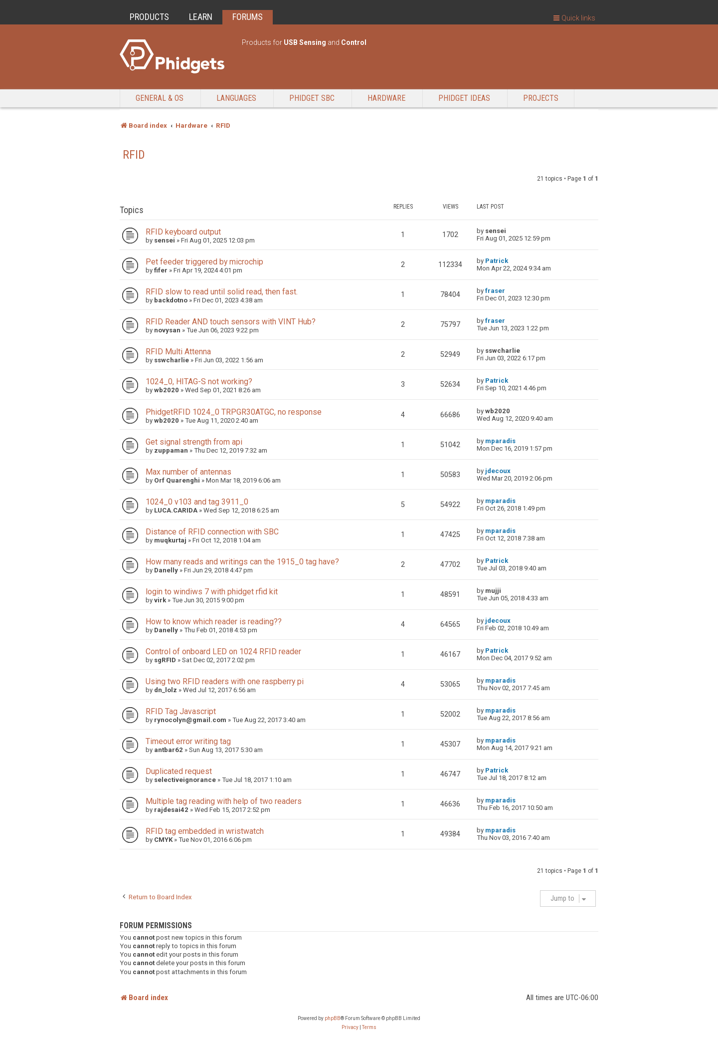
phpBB (333, 1018)
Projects (540, 98)
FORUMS (247, 16)
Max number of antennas (188, 472)
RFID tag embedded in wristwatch (205, 831)
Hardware (386, 98)
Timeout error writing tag (188, 741)
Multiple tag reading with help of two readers (224, 801)
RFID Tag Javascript (181, 711)
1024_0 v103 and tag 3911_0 (197, 502)
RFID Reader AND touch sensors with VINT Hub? (231, 321)
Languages (236, 98)
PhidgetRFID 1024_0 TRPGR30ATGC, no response (234, 412)
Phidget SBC (312, 98)
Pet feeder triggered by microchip (204, 261)
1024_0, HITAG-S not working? (199, 381)
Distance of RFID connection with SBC (212, 531)
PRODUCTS (149, 16)
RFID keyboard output (183, 232)
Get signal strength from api (194, 442)
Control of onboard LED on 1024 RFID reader (223, 651)
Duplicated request (179, 771)
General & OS (159, 98)
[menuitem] (350, 1027)
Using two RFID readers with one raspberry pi (225, 681)
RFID (134, 155)
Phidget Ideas (464, 98)
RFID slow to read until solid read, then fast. (222, 291)
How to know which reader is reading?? (214, 621)
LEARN (200, 16)
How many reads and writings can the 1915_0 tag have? (242, 561)
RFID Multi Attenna (178, 351)
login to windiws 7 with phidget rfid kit (212, 591)
